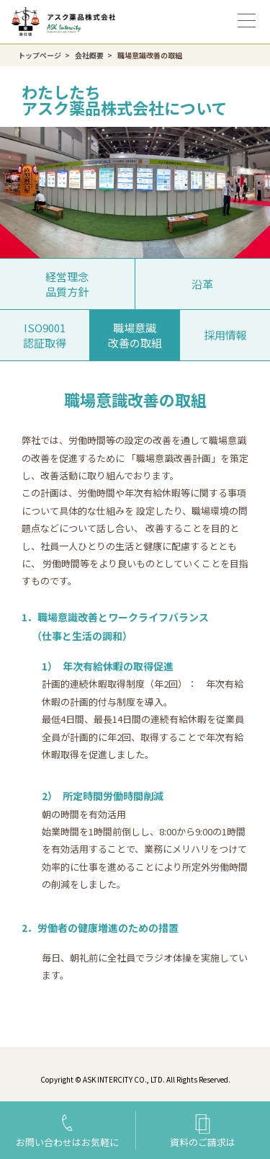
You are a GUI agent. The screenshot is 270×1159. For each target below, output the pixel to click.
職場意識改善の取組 (135, 335)
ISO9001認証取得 (44, 335)
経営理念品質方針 (67, 284)
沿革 (202, 283)
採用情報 (225, 334)
